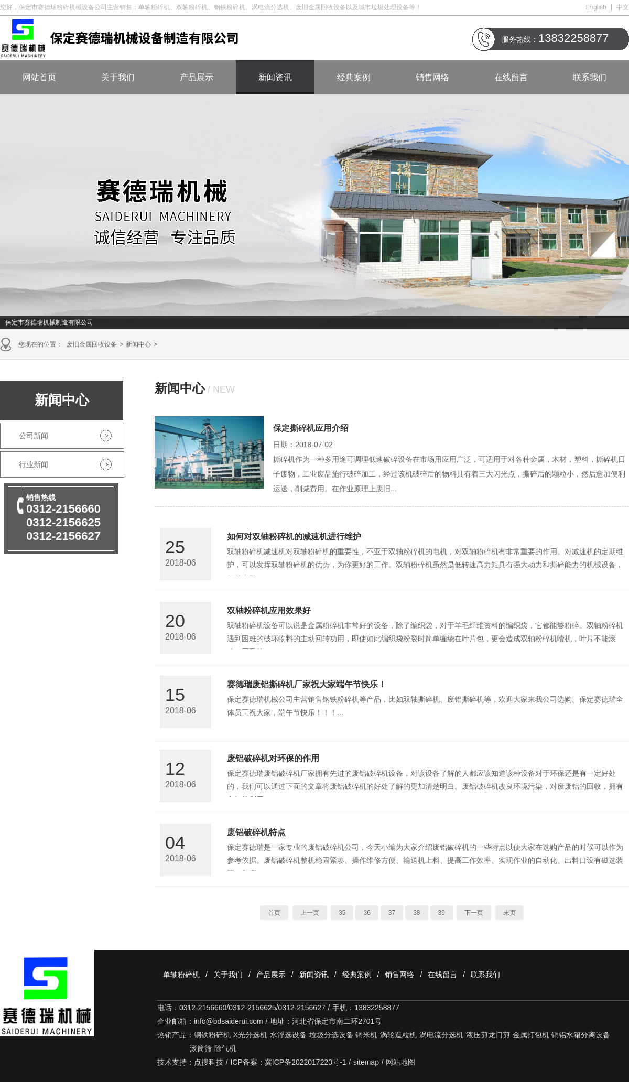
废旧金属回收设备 (92, 344)
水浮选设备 (288, 1035)
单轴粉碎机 (181, 974)
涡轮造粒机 (398, 1035)
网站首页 (39, 77)
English (596, 7)
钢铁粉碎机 (212, 1035)
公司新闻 (33, 435)
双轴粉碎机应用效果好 (269, 610)
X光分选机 (250, 1035)
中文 (622, 7)
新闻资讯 (275, 77)
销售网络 (432, 77)
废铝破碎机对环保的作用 (273, 758)
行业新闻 (33, 464)
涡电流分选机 (441, 1035)
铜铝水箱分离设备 (580, 1035)
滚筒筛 (201, 1048)
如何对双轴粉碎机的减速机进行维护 (294, 536)
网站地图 (400, 1062)
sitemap (366, 1062)
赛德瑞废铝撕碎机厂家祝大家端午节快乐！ (306, 684)
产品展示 (196, 77)
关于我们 (118, 77)
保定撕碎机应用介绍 (311, 428)
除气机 (225, 1048)
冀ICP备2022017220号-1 (305, 1062)
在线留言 (511, 77)
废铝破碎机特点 (256, 832)
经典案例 (354, 77)
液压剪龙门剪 (488, 1035)
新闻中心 (138, 344)
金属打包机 (531, 1035)
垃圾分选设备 (331, 1035)
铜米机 (366, 1035)
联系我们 (589, 77)
